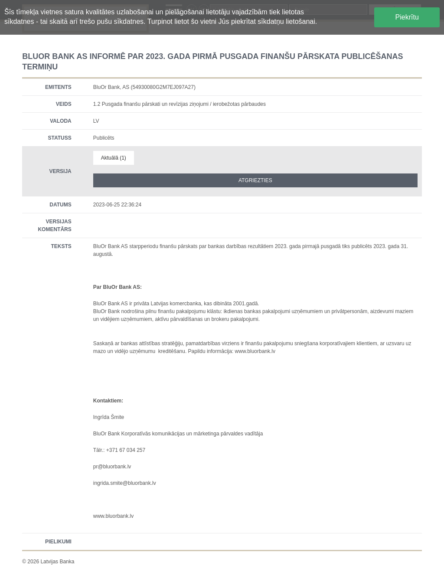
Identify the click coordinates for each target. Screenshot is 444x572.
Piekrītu (407, 17)
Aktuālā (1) (113, 158)
